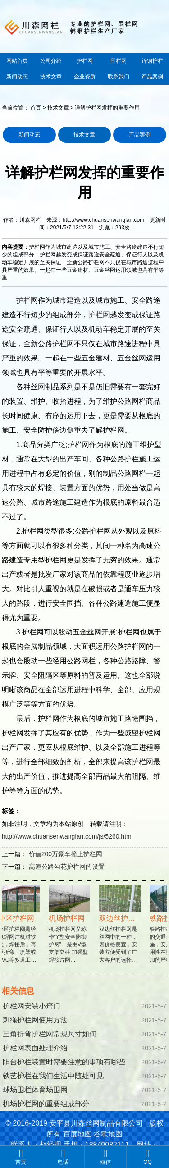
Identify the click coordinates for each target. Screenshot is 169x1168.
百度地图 (77, 1134)
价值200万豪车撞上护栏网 (65, 854)
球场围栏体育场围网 (35, 1090)
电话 (63, 1156)
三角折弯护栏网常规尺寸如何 (49, 1034)
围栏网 (118, 61)
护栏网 (85, 61)
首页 (35, 108)
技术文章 (51, 76)
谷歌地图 (108, 1134)
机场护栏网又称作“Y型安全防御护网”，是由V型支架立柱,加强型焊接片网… (70, 929)
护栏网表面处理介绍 (35, 1048)
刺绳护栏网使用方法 (35, 1020)
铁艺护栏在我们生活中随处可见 (53, 1076)
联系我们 (118, 76)
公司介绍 (51, 61)
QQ (148, 1156)
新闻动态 (17, 76)
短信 (106, 1156)
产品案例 (152, 76)
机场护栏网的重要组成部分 (46, 1104)
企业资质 (85, 76)
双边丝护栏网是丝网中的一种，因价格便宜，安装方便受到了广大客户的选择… (121, 929)
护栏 (23, 300)
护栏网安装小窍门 (31, 1006)
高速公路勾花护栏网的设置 (67, 866)
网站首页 (17, 61)
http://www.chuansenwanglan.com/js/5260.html (67, 836)
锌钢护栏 (152, 61)
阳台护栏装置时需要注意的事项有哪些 (64, 1062)
